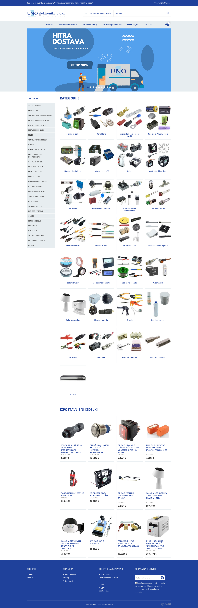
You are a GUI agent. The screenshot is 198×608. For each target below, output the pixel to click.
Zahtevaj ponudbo (112, 24)
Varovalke (32, 145)
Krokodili (32, 226)
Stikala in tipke (34, 105)
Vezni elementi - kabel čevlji (40, 115)
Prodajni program (68, 24)
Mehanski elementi (36, 240)
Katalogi (66, 578)
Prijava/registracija (162, 3)
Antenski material (36, 236)
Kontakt (147, 24)
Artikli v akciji (90, 24)
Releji (30, 135)
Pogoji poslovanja (105, 574)
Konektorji (33, 110)
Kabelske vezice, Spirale (38, 181)
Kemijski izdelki (34, 221)
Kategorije (34, 98)
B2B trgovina (104, 591)
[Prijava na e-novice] (162, 577)
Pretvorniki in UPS (36, 130)
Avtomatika (33, 201)
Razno (31, 245)
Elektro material (35, 211)
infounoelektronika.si (100, 13)
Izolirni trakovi (35, 186)
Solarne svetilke (35, 206)
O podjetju (132, 24)
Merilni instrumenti (37, 191)
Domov (49, 24)
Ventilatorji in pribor (37, 140)
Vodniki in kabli (35, 172)
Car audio (32, 231)
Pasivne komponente (37, 150)
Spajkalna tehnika (36, 196)
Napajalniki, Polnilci (37, 125)
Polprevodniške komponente (35, 155)
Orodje (31, 216)
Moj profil (102, 587)
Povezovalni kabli (36, 167)
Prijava (101, 584)
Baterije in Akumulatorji (38, 120)
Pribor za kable (35, 176)
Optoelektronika (35, 162)
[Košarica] (167, 24)
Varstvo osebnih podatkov (109, 578)
